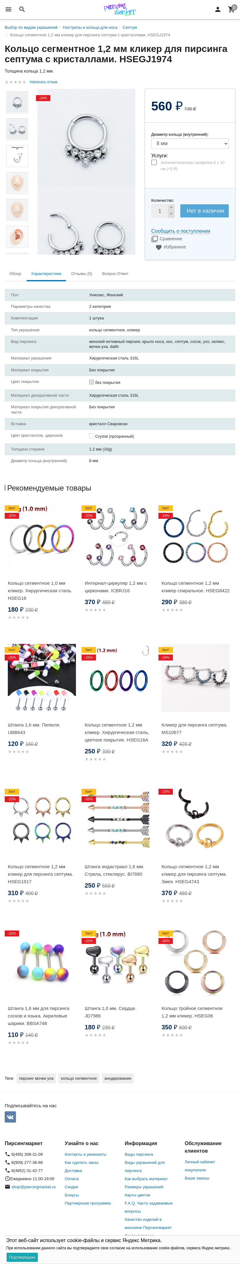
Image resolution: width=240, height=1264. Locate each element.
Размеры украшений (144, 1187)
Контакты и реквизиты (85, 1154)
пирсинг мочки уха (36, 1078)
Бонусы (72, 1195)
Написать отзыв (43, 82)
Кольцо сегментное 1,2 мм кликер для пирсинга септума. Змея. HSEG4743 (194, 874)
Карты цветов (137, 1195)
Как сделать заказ (81, 1162)
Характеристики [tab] (46, 273)
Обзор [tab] (15, 273)
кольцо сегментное (79, 1078)
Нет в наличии (205, 211)
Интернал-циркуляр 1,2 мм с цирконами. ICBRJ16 (116, 586)
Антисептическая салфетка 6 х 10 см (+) (192, 165)
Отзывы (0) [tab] (81, 273)
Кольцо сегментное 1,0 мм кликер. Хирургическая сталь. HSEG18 (40, 590)
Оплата (72, 1178)
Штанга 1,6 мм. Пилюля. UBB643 (34, 728)
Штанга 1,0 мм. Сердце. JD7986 (111, 1012)
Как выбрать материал (146, 1178)
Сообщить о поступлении (180, 231)
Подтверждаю (22, 1257)
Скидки (71, 1187)
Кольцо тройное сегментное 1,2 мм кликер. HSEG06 (192, 1012)
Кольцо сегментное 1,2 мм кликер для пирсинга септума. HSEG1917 (40, 874)
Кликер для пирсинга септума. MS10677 (195, 728)
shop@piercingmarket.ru (34, 1187)
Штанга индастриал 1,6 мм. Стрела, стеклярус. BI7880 (114, 870)
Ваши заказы (197, 1178)
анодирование (117, 1078)
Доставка (73, 1170)
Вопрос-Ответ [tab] (115, 273)
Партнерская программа (88, 1203)
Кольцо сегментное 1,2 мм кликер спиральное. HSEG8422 (196, 586)
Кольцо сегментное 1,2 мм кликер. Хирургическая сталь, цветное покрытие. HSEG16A (117, 732)
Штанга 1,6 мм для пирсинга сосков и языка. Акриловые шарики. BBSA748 (38, 1016)
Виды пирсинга (139, 1154)
